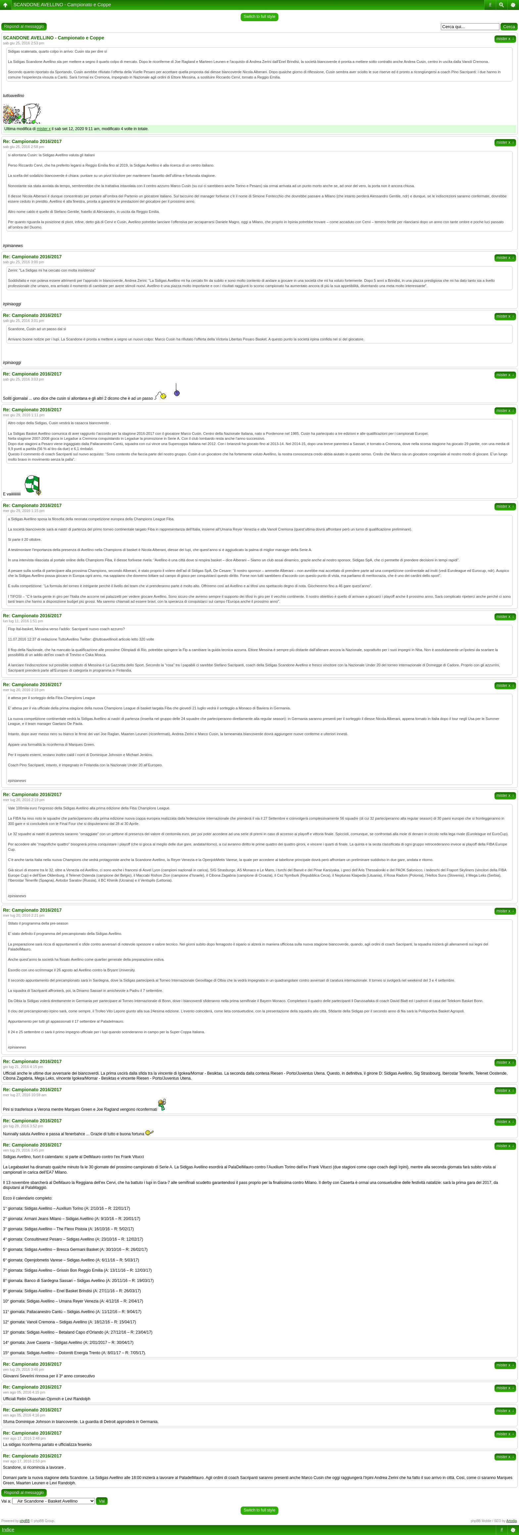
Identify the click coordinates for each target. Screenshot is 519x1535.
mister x (505, 38)
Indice (8, 1529)
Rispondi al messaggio (24, 26)
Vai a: (6, 1501)
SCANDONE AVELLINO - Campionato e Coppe (62, 4)
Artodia (511, 1521)
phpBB (25, 1521)
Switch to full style (259, 16)
